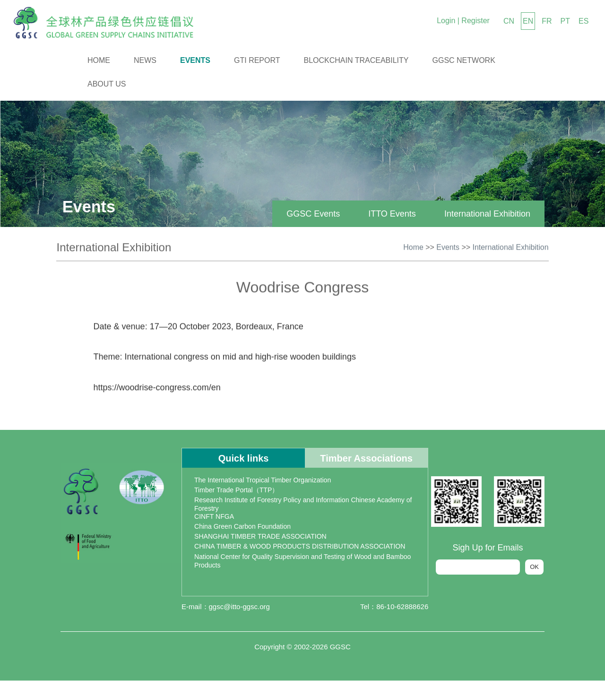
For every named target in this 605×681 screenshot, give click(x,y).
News (145, 60)
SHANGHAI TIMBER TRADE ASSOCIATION (260, 537)
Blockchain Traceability (356, 60)
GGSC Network (463, 60)
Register (475, 21)
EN (528, 21)
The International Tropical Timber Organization (262, 480)
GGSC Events (310, 213)
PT (565, 21)
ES (583, 21)
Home (98, 60)
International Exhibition (484, 213)
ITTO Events (389, 213)
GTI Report (257, 60)
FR (547, 21)
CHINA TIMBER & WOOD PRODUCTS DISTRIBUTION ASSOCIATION (299, 546)
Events (195, 60)
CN (508, 21)
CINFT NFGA (214, 517)
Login (446, 21)
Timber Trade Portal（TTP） (236, 490)
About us (106, 84)
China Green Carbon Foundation (242, 527)
